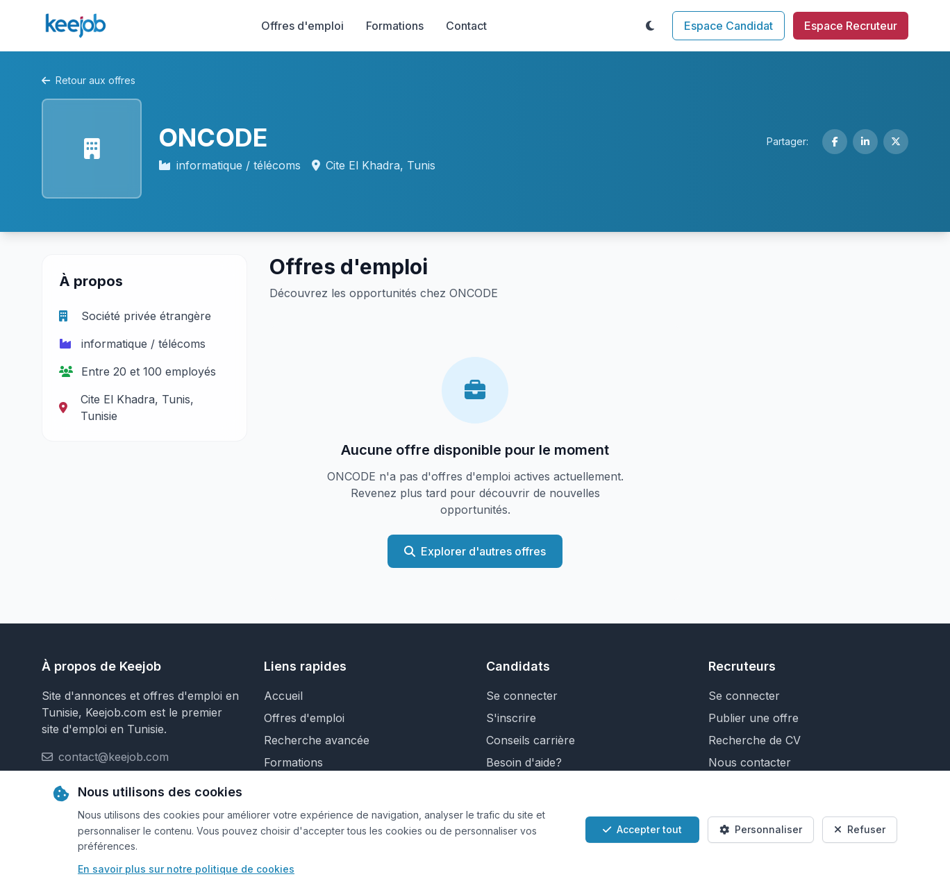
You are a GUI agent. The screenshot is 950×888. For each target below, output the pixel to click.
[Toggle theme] (650, 26)
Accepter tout (642, 829)
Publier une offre (753, 718)
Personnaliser (760, 829)
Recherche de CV (754, 740)
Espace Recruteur (850, 26)
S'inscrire (511, 718)
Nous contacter (749, 762)
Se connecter (522, 696)
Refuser (859, 829)
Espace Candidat (728, 26)
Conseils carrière (530, 740)
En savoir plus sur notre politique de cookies (186, 869)
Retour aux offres (88, 80)
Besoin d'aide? (524, 762)
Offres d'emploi (302, 26)
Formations (395, 26)
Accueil (283, 696)
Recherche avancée (316, 740)
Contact (466, 26)
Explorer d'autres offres (475, 551)
